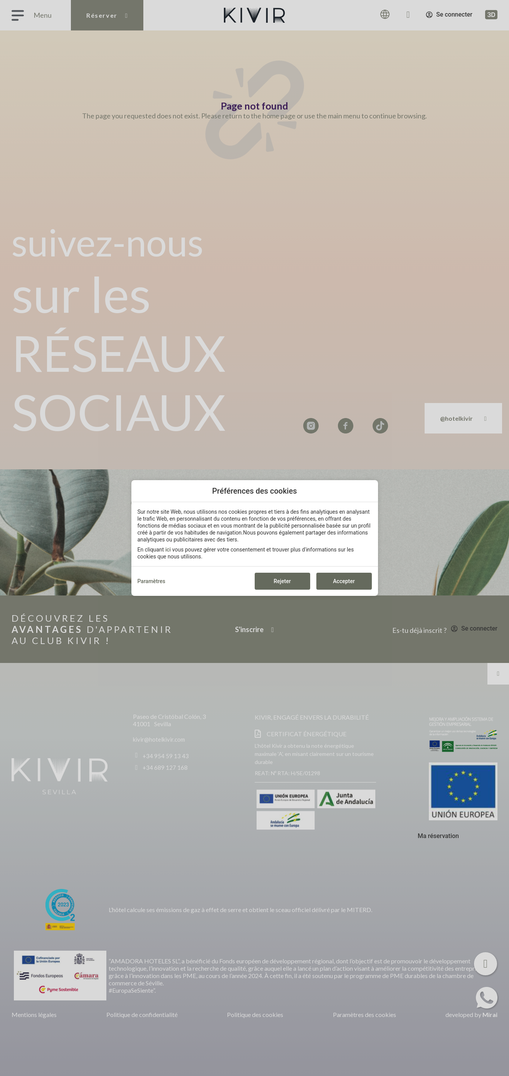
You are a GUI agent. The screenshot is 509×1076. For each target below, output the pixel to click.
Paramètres (152, 581)
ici (168, 549)
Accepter (343, 581)
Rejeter (282, 581)
